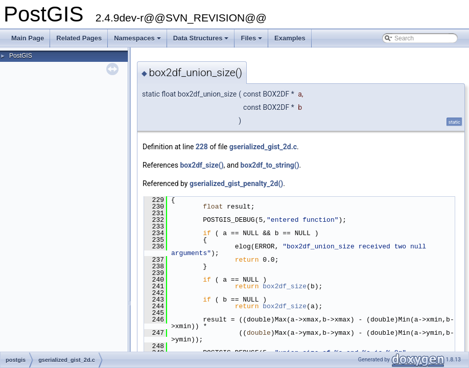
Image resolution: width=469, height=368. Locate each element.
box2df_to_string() (270, 165)
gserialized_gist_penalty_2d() (236, 183)
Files (252, 41)
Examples (290, 38)
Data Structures (201, 41)
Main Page (27, 38)
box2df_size (285, 286)
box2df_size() (201, 165)
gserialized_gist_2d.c (263, 147)
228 (202, 147)
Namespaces (138, 41)
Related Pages (79, 38)
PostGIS (20, 55)
